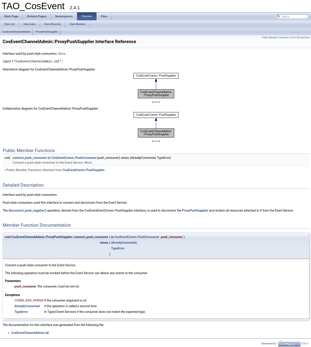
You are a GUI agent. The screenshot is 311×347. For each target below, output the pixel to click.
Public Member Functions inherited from (54, 170)
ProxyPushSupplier (47, 31)
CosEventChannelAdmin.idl (30, 333)
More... (63, 53)
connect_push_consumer (29, 157)
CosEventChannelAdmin (16, 31)
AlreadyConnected (123, 242)
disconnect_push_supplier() (27, 210)
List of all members (300, 37)
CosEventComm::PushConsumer (74, 157)
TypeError (118, 248)
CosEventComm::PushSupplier (84, 170)
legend (156, 102)
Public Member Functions (275, 37)
